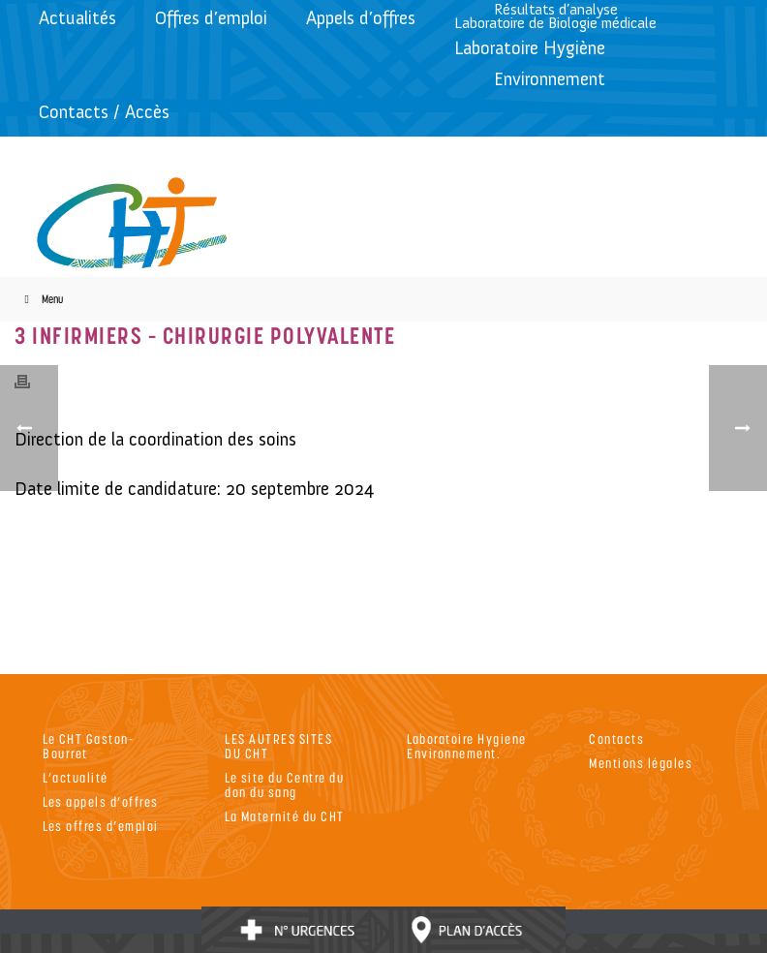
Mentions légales (640, 762)
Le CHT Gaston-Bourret (88, 745)
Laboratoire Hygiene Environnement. (467, 745)
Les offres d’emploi (101, 825)
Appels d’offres (360, 18)
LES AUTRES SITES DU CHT (278, 745)
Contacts (616, 738)
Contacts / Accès (104, 112)
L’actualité (75, 777)
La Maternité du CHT (285, 816)
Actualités (77, 18)
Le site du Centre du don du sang (284, 784)
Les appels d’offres (101, 801)
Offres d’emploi (211, 18)
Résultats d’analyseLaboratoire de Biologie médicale (555, 16)
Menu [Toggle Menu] (41, 299)
